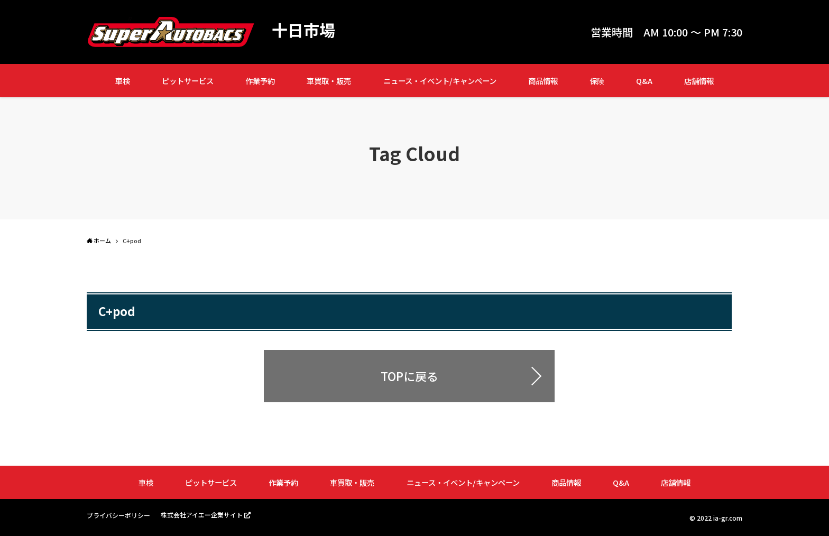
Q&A (644, 80)
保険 (596, 80)
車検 (122, 80)
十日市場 (303, 30)
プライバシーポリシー (118, 515)
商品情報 (543, 80)
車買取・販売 (329, 80)
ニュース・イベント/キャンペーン (439, 80)
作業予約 (260, 80)
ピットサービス (188, 80)
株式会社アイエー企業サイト (202, 514)
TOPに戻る (409, 375)
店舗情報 (699, 80)
